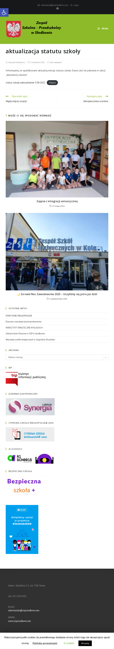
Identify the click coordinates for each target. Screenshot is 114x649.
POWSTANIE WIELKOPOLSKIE (19, 315)
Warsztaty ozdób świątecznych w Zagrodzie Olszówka (30, 339)
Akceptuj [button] (85, 643)
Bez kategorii (56, 62)
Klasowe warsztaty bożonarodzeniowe (24, 321)
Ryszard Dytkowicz (16, 62)
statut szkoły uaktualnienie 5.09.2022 (25, 82)
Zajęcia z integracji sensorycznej (57, 201)
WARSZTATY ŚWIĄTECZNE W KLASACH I (24, 327)
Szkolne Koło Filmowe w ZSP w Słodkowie (25, 333)
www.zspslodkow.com (19, 621)
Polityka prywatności (45, 643)
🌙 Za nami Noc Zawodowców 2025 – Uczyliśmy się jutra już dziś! (57, 294)
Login (76, 5)
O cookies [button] (69, 643)
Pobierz (52, 82)
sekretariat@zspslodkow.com (54, 5)
